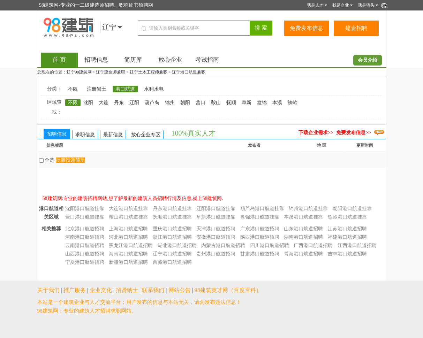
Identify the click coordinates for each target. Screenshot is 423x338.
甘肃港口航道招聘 (259, 253)
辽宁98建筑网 (79, 72)
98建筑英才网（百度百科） (228, 290)
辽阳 (134, 102)
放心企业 (170, 59)
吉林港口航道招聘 (347, 253)
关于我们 (48, 290)
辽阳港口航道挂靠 (215, 208)
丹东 (119, 102)
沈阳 (88, 102)
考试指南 (207, 59)
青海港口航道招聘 (303, 253)
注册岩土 (96, 89)
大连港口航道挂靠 (128, 208)
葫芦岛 (152, 102)
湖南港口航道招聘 (303, 237)
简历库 (133, 59)
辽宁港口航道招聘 (172, 253)
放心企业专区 (145, 134)
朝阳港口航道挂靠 (352, 208)
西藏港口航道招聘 (172, 262)
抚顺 (231, 102)
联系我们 (153, 290)
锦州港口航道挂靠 (308, 208)
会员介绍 (367, 60)
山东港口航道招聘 (303, 228)
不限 (73, 89)
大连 (103, 102)
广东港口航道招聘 (259, 228)
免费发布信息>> (353, 132)
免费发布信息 (306, 28)
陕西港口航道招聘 (259, 237)
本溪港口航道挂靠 (303, 217)
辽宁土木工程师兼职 (148, 72)
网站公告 (179, 290)
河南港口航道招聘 (84, 237)
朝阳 (185, 102)
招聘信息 (96, 59)
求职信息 (85, 134)
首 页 (59, 59)
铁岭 (292, 102)
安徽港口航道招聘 (215, 237)
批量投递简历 (70, 160)
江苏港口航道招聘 (347, 228)
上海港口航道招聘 (128, 228)
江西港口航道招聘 (357, 245)
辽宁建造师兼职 (110, 72)
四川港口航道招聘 (269, 245)
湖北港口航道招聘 (177, 245)
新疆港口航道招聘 (128, 262)
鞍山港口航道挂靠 (128, 217)
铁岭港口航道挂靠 (347, 217)
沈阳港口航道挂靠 (84, 208)
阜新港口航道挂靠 (215, 217)
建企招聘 (356, 28)
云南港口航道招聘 (84, 245)
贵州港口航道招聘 (215, 253)
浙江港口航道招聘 (172, 237)
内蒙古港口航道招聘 (223, 245)
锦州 (170, 102)
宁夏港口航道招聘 (84, 262)
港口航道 (125, 89)
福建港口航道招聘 (347, 237)
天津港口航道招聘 (215, 228)
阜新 (246, 102)
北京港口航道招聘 (84, 228)
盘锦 (262, 102)
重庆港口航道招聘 (172, 228)
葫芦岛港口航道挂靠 (262, 208)
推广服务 (74, 290)
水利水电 (154, 89)
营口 (200, 102)
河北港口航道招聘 (128, 237)
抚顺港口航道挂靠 (172, 217)
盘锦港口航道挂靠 (259, 217)
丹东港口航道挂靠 (172, 208)
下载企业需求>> (316, 132)
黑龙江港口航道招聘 (131, 245)
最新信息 (113, 134)
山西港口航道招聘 (84, 253)
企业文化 (101, 290)
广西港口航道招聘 (313, 245)
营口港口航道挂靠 (84, 217)
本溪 (277, 102)
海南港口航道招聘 (128, 253)
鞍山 (216, 102)
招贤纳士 (127, 290)
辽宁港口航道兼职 (188, 72)
